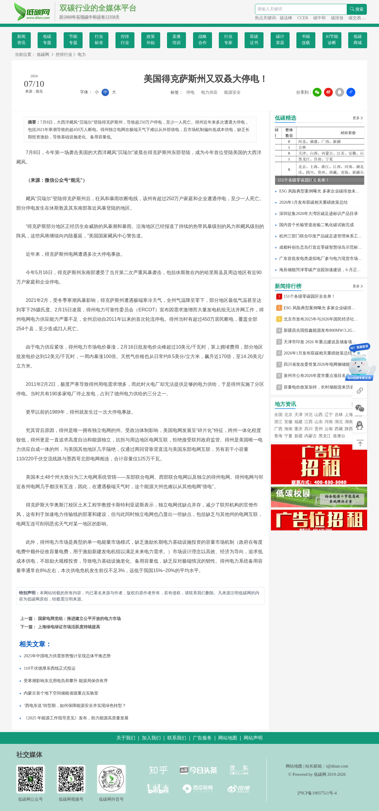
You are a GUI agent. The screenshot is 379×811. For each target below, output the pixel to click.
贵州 (318, 429)
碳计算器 (280, 39)
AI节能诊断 (331, 39)
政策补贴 (151, 39)
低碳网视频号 (71, 799)
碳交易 (355, 18)
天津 (298, 414)
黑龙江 (325, 436)
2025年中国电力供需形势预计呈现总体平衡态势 (67, 656)
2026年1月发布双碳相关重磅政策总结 (313, 202)
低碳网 (43, 54)
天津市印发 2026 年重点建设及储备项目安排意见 (328, 342)
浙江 (278, 422)
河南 (329, 422)
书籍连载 (306, 39)
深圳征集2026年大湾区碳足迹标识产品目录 (318, 213)
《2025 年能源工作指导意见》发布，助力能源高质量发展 (76, 718)
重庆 (298, 429)
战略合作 (202, 39)
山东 (318, 422)
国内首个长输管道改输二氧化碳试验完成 (316, 225)
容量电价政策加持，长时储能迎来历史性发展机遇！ (331, 387)
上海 (349, 414)
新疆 (298, 436)
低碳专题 (47, 39)
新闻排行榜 (288, 286)
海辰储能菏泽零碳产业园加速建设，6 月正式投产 (324, 270)
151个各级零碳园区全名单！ (304, 180)
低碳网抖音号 (111, 799)
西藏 (339, 429)
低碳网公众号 (30, 799)
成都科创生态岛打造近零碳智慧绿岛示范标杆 (320, 247)
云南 (329, 429)
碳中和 (320, 18)
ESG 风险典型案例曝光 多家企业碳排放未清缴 (321, 191)
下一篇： (29, 627)
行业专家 (228, 39)
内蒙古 (310, 436)
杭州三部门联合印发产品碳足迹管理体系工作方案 (324, 236)
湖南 (349, 422)
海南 (288, 429)
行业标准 (99, 39)
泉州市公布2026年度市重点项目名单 (317, 375)
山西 (318, 414)
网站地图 (294, 766)
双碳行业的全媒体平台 (98, 8)
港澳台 (339, 436)
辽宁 (329, 414)
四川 (308, 429)
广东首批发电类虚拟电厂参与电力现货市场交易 (322, 258)
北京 (288, 414)
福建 (298, 422)
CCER (303, 18)
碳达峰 (286, 18)
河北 (308, 414)
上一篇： (29, 618)
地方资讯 (285, 404)
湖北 (339, 422)
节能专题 (73, 39)
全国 (278, 414)
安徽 (288, 422)
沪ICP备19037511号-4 (317, 793)
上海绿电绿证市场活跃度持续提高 (69, 627)
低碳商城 (358, 39)
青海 (278, 436)
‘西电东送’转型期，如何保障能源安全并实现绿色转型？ (75, 705)
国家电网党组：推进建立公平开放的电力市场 (79, 618)
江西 (308, 422)
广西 (278, 429)
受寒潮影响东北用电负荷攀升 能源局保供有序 (66, 681)
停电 (190, 92)
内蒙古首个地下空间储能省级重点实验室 (61, 693)
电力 (82, 54)
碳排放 (338, 18)
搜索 (357, 9)
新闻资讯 (21, 39)
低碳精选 (285, 118)
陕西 (349, 429)
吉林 (339, 414)
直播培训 (176, 39)
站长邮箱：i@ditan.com (326, 766)
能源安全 (232, 92)
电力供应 (209, 92)
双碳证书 (254, 39)
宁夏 (288, 436)
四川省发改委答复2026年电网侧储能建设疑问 (325, 364)
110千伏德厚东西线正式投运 (49, 668)
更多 (358, 118)
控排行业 (125, 39)
